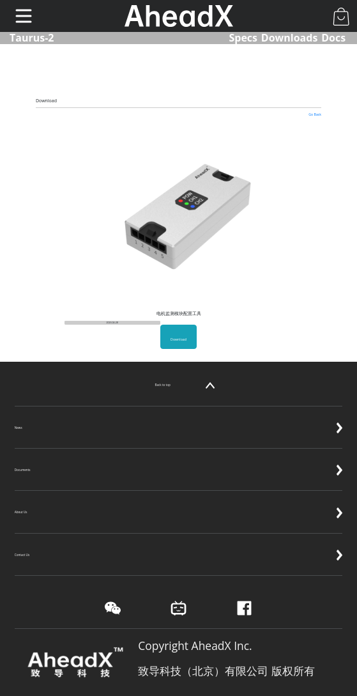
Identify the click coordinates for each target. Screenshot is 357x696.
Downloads (289, 38)
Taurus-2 (32, 38)
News (179, 417)
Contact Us (179, 545)
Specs (243, 38)
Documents (179, 460)
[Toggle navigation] (23, 16)
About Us (179, 502)
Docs (333, 38)
